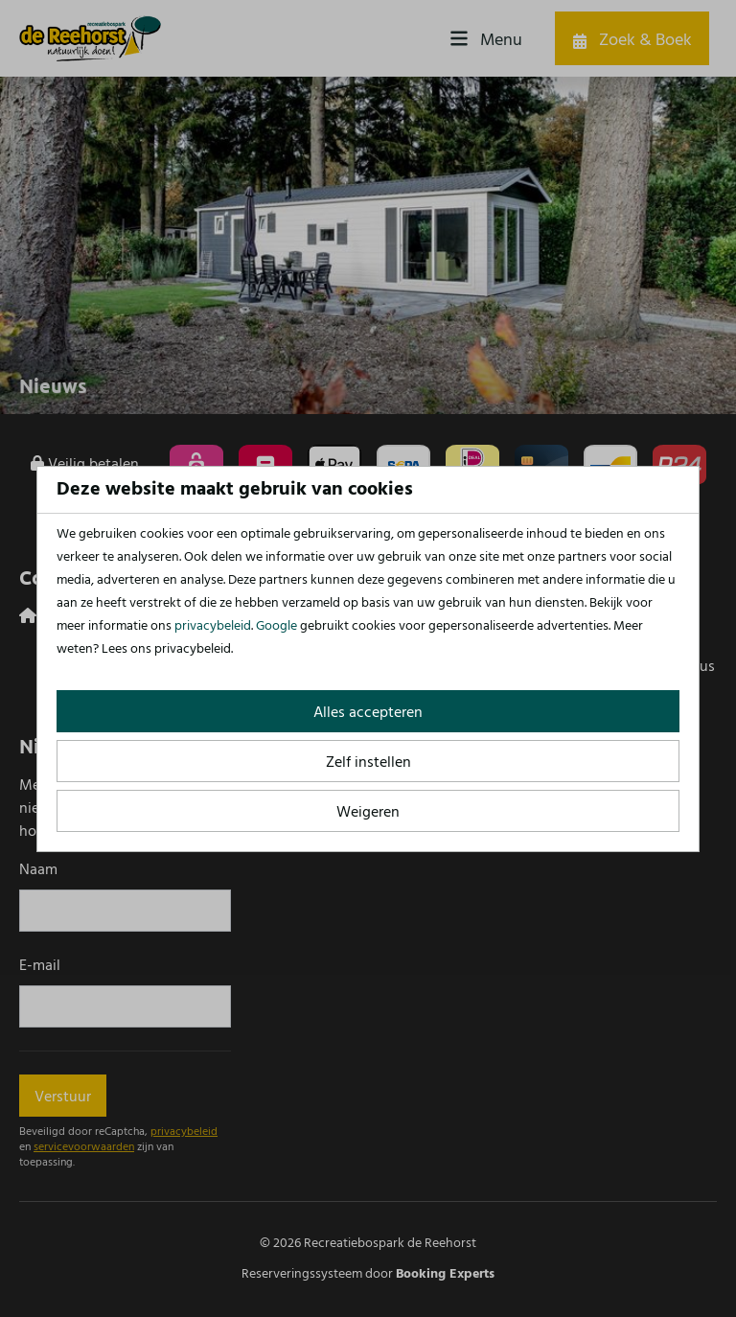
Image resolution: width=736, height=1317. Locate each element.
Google (276, 626)
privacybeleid (212, 626)
